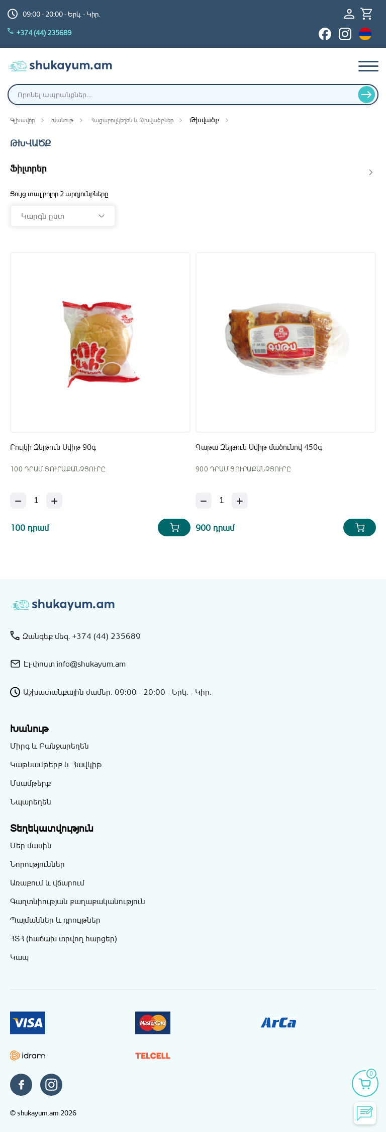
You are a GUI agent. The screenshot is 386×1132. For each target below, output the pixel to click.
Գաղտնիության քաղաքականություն (77, 901)
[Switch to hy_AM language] (365, 34)
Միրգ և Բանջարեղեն (49, 746)
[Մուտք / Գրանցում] (352, 14)
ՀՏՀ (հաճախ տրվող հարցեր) (63, 938)
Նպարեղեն (30, 801)
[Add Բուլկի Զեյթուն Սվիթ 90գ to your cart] (174, 527)
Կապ (19, 957)
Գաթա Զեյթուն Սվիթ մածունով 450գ (259, 447)
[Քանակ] (36, 501)
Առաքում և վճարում (47, 882)
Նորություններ (37, 864)
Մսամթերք (30, 783)
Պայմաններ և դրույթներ (55, 920)
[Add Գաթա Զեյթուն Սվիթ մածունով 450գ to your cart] (359, 527)
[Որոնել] (366, 94)
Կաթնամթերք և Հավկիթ (56, 764)
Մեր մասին (31, 845)
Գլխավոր (22, 120)
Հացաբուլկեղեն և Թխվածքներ (131, 120)
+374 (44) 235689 (39, 32)
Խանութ (62, 120)
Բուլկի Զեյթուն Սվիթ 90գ (53, 447)
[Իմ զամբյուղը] (369, 14)
